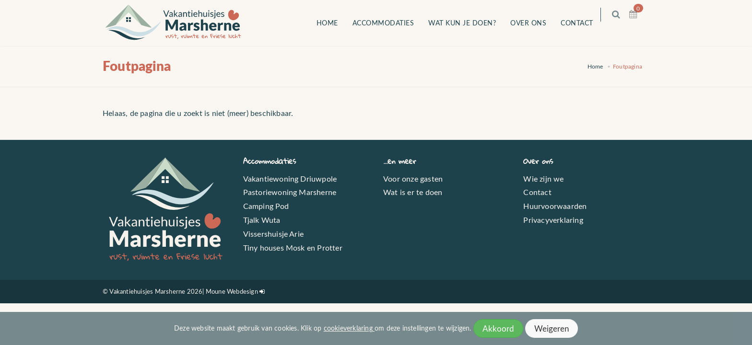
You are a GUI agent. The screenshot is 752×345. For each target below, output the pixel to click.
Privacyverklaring (553, 220)
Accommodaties (390, 22)
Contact (584, 22)
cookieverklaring (349, 328)
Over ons (535, 22)
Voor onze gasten (413, 178)
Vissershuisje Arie (273, 234)
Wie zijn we (543, 178)
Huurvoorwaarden (555, 206)
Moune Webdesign (232, 291)
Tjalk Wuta (262, 220)
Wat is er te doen (412, 192)
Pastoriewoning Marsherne (290, 192)
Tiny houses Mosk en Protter (292, 247)
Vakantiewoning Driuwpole (290, 178)
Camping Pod (266, 206)
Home (334, 22)
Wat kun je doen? (469, 22)
